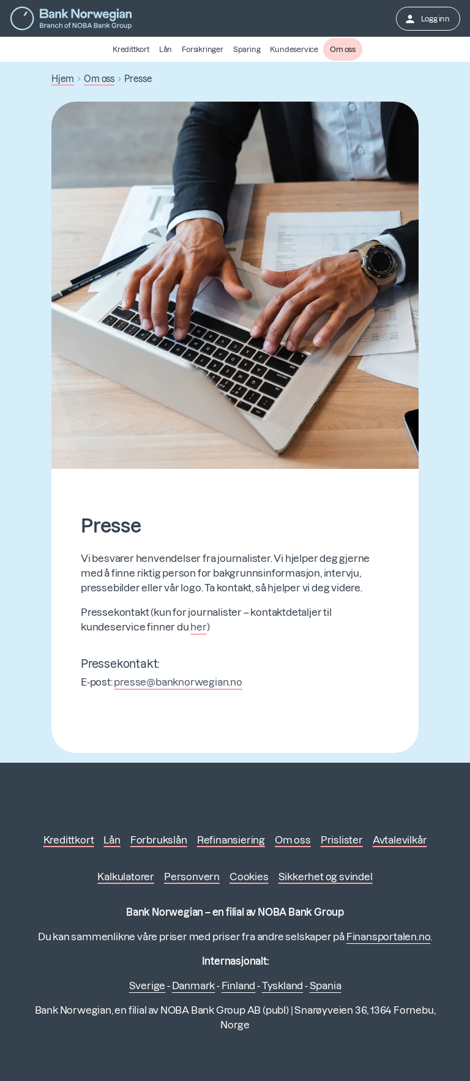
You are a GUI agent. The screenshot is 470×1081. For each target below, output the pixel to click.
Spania (325, 985)
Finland (239, 985)
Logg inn (427, 19)
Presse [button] (138, 79)
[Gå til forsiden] (71, 18)
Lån (165, 49)
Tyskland (282, 985)
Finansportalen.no (388, 936)
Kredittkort (131, 49)
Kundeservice (294, 49)
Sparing (247, 49)
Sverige (147, 985)
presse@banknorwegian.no (178, 681)
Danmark (193, 985)
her (198, 626)
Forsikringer (202, 49)
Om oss (343, 49)
